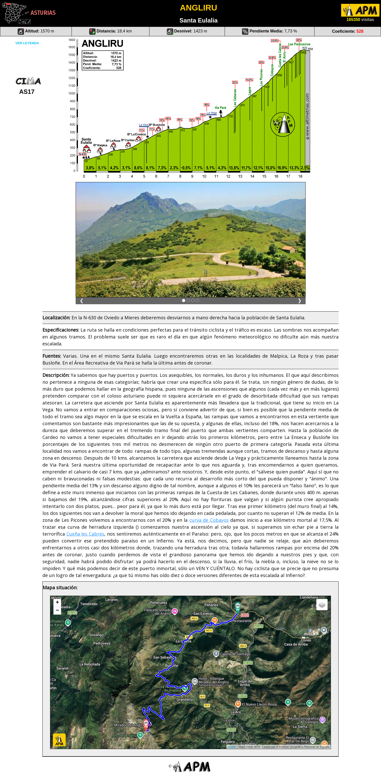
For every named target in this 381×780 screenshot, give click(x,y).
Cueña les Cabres (85, 534)
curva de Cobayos (209, 520)
